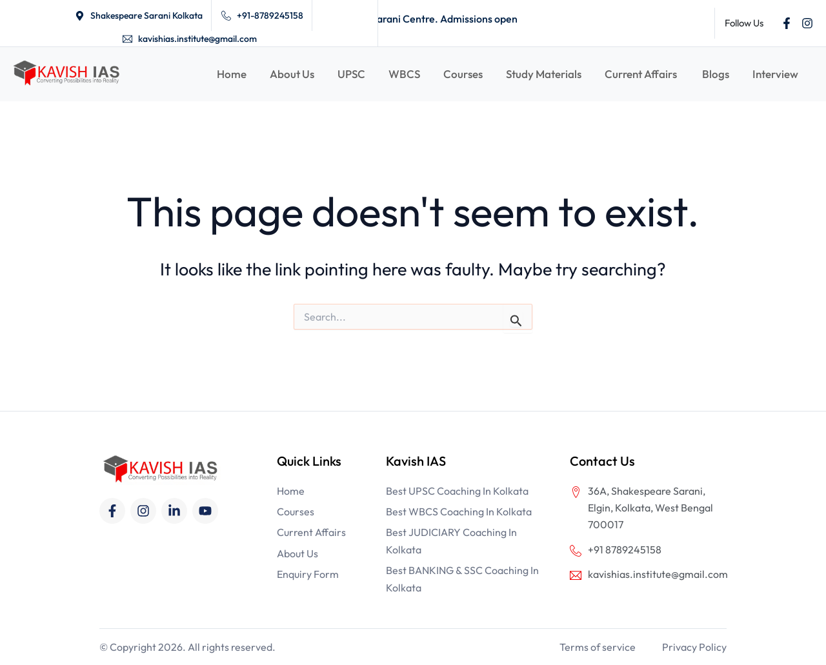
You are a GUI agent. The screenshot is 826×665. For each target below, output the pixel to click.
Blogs (715, 74)
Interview (775, 74)
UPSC (351, 74)
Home (232, 74)
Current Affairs (642, 74)
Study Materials (543, 74)
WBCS (404, 74)
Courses (463, 74)
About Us (292, 74)
